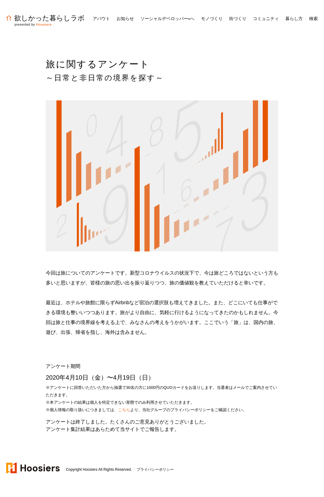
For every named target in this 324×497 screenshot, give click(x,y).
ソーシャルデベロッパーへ (167, 18)
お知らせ (125, 18)
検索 (313, 18)
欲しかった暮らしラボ (45, 18)
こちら (124, 409)
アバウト (101, 18)
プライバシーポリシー (155, 469)
